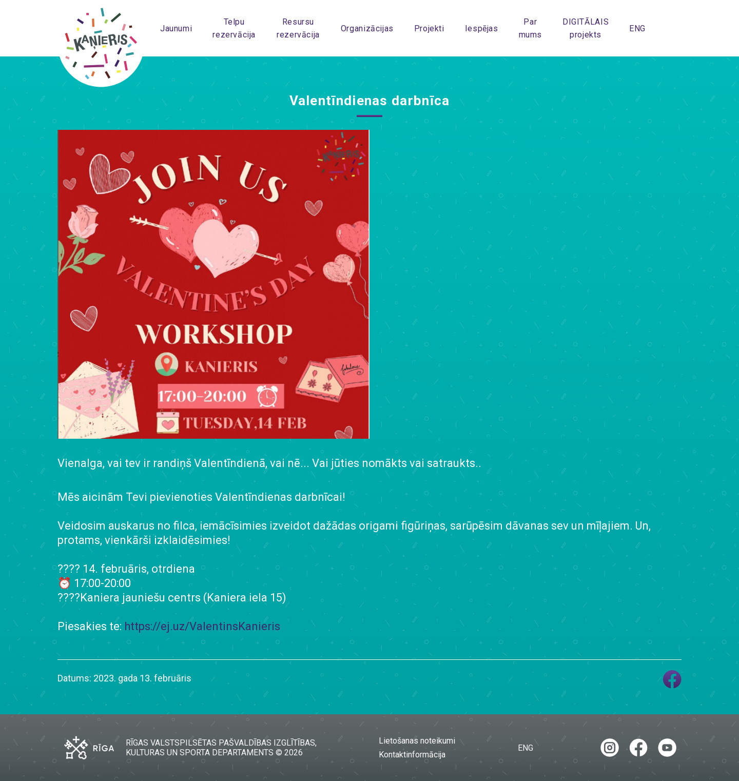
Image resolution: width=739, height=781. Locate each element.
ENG (637, 28)
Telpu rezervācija (234, 28)
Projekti (429, 28)
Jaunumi (176, 28)
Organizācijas (367, 28)
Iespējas (481, 28)
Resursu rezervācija (298, 28)
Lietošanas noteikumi (417, 741)
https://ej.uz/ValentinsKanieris (202, 626)
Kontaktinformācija (412, 754)
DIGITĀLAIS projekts (585, 28)
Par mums (530, 28)
